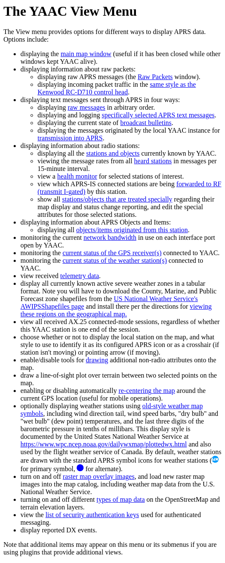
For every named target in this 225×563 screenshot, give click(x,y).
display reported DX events (57, 530)
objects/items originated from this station (132, 229)
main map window (86, 53)
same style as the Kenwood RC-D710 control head (117, 88)
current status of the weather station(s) (115, 260)
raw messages (86, 107)
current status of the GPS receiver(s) (112, 252)
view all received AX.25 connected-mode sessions (89, 321)
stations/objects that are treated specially (117, 199)
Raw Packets (155, 76)
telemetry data (79, 275)
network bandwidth (110, 237)
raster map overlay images (98, 476)
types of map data (120, 499)
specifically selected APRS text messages (158, 115)
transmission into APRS (70, 138)
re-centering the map (146, 390)
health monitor (77, 176)
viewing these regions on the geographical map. (116, 310)
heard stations (153, 161)
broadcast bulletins (145, 122)
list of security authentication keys (92, 514)
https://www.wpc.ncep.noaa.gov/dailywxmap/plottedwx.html (103, 444)
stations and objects (112, 153)
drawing (97, 360)
